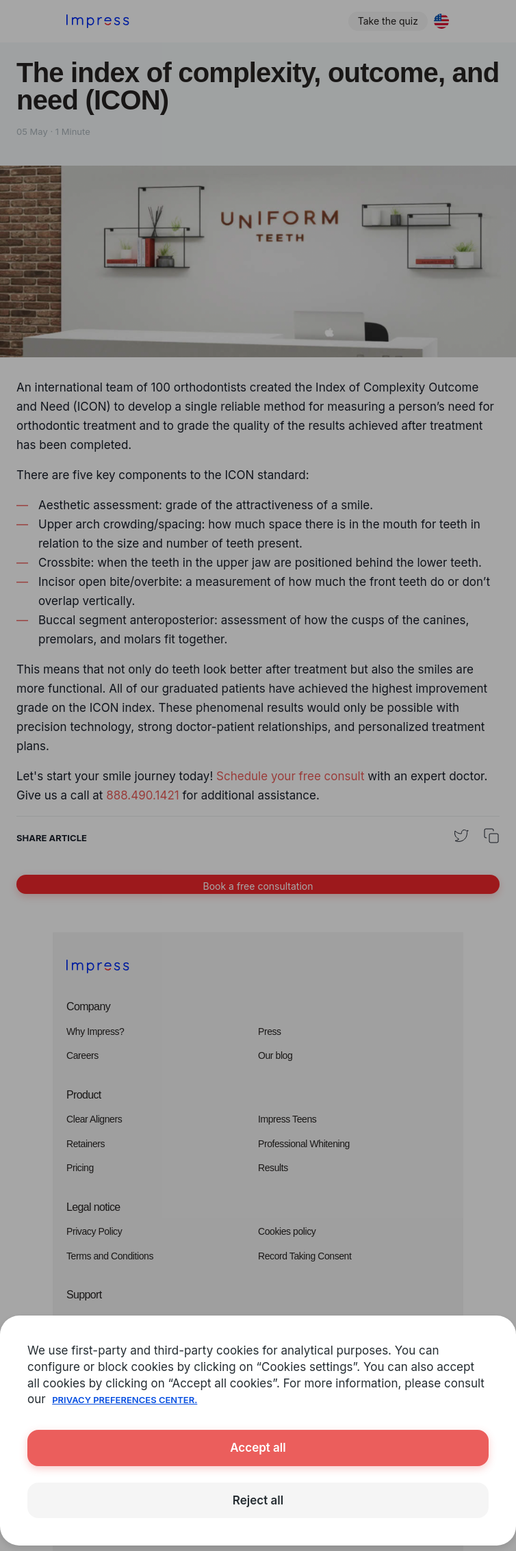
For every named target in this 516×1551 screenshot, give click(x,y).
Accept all (258, 1447)
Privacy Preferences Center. (124, 1399)
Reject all (258, 1500)
